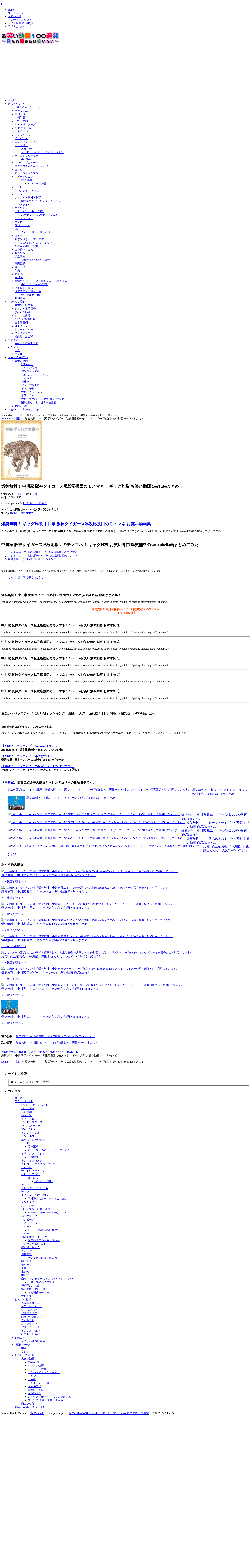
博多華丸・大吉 (24, 287)
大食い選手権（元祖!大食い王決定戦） (44, 399)
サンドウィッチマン (26, 173)
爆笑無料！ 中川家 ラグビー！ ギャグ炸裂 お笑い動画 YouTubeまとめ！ (48, 1043)
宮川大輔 (20, 114)
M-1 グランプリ (24, 326)
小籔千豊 (20, 117)
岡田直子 (20, 263)
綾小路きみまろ (24, 249)
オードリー (21, 145)
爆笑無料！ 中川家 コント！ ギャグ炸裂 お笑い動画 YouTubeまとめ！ (72, 798)
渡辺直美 (20, 298)
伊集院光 (20, 256)
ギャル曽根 (27, 388)
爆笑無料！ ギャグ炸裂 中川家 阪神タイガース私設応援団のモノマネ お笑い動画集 (76, 524)
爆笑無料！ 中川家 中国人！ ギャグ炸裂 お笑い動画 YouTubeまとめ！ (47, 931)
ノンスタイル (22, 204)
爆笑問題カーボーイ (33, 294)
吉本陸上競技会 (24, 305)
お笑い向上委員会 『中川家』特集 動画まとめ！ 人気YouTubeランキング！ (51, 1015)
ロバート (20, 228)
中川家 (19, 277)
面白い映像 (21, 406)
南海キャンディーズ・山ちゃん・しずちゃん (41, 280)
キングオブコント (25, 333)
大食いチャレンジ (31, 392)
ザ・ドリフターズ (25, 124)
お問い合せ (14, 16)
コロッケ (20, 169)
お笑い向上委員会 (25, 308)
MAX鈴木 (27, 364)
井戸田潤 (26, 180)
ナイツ (19, 194)
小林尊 (25, 381)
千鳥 (17, 270)
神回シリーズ (16, 346)
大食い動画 (21, 360)
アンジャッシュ (24, 135)
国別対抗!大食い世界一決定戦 (38, 402)
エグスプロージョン (26, 141)
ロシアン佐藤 (29, 367)
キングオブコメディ (26, 162)
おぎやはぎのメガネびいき (37, 242)
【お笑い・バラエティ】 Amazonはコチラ (29, 746)
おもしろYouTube (18, 357)
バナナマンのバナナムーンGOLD (40, 214)
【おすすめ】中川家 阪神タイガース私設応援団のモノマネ (42, 555)
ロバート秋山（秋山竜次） (37, 232)
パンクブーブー (24, 218)
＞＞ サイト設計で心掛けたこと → (24, 577)
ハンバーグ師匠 (37, 183)
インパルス (21, 138)
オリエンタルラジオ (26, 155)
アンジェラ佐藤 (30, 371)
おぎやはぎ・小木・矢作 (29, 239)
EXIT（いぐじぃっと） (28, 107)
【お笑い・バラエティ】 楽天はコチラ (27, 756)
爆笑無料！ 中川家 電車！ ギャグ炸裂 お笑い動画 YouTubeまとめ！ (45, 987)
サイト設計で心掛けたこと (24, 23)
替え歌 (12, 100)
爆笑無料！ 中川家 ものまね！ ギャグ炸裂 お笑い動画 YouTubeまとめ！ (48, 875)
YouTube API (37, 1495)
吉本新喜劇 (21, 322)
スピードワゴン (24, 176)
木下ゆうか (27, 395)
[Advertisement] (100, 72)
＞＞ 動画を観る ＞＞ (13, 881)
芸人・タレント (17, 103)
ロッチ (19, 235)
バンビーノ (21, 221)
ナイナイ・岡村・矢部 (28, 197)
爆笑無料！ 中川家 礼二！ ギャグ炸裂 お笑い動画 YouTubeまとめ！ (45, 903)
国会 (17, 350)
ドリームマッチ (24, 329)
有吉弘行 (20, 253)
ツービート (21, 187)
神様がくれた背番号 (35, 503)
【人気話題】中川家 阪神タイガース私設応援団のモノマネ (42, 552)
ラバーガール (22, 225)
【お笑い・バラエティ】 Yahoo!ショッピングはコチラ (37, 766)
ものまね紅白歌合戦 (26, 343)
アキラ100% (22, 131)
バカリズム (21, 110)
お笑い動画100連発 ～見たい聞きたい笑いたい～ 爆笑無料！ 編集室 (109, 1495)
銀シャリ (20, 267)
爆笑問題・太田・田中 (28, 291)
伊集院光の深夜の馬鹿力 (35, 260)
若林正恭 (26, 148)
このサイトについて (20, 19)
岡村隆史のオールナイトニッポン (41, 201)
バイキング (21, 207)
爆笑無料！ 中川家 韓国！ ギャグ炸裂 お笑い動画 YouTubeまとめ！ (45, 959)
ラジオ (19, 353)
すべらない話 (22, 312)
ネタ (34, 493)
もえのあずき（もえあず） (37, 374)
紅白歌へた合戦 (24, 336)
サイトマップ (16, 12)
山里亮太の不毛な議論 (34, 284)
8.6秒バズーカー (24, 128)
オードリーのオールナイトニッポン (42, 152)
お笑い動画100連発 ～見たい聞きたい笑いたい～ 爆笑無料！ (41, 1134)
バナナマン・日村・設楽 (29, 211)
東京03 (19, 274)
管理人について (17, 26)
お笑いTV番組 (16, 301)
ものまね (13, 340)
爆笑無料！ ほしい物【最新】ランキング (32, 559)
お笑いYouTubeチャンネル (23, 409)
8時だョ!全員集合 (25, 319)
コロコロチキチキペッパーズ (32, 166)
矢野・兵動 (21, 121)
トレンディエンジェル (28, 190)
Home (11, 9)
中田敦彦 (26, 159)
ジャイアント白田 (31, 385)
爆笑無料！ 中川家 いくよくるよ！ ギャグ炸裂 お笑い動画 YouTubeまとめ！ (51, 1071)
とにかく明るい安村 (26, 246)
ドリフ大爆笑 (22, 315)
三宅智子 (26, 378)
